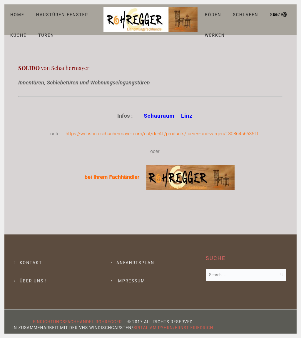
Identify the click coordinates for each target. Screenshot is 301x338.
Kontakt (31, 262)
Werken (215, 35)
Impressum (130, 281)
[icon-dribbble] (285, 14)
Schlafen (245, 14)
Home (17, 14)
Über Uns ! (33, 281)
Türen (46, 35)
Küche (18, 35)
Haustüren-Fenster (62, 14)
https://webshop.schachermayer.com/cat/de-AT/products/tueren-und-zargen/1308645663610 (163, 133)
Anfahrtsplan (135, 262)
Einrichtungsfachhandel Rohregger (77, 321)
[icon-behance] (277, 14)
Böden (213, 14)
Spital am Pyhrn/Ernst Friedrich (173, 327)
